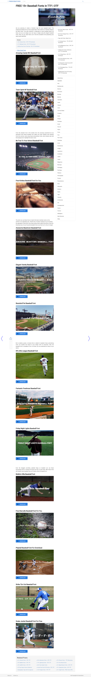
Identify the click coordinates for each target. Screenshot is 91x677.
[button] (8, 1)
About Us (9, 675)
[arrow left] (2, 338)
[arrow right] (89, 338)
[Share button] (10, 338)
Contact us (15, 675)
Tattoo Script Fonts (21, 50)
